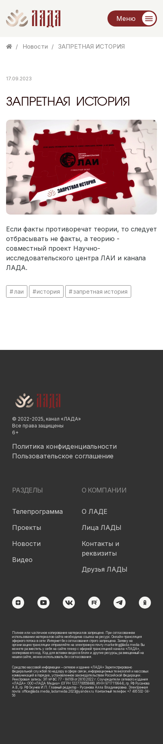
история (48, 291)
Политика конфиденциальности (64, 446)
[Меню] (132, 18)
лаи (19, 291)
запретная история (100, 291)
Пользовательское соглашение (62, 456)
